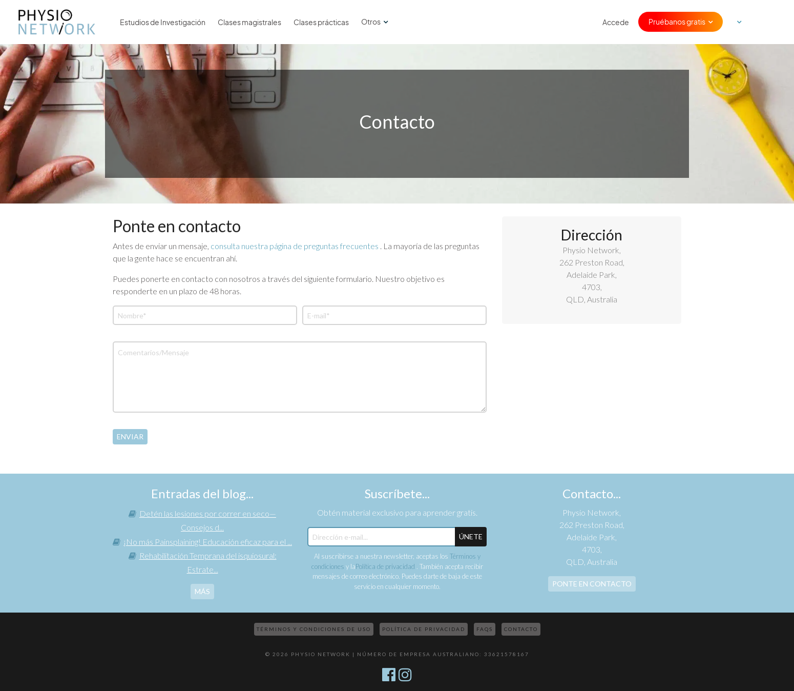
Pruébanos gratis (677, 21)
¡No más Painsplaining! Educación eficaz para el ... (207, 541)
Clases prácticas (321, 22)
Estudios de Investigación (162, 22)
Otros (371, 21)
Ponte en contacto (592, 583)
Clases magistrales (249, 22)
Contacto (521, 629)
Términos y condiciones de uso (314, 629)
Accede (615, 22)
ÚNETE (471, 536)
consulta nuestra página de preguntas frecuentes (295, 246)
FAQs (484, 629)
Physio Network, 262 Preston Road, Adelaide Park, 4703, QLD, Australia (591, 274)
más (202, 591)
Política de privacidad (386, 566)
